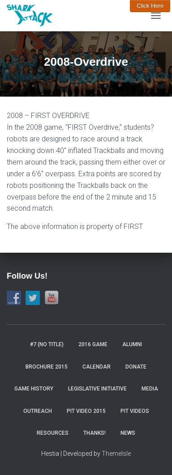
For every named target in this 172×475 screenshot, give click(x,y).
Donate (135, 367)
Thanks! (94, 433)
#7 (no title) (47, 344)
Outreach (37, 411)
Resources (53, 433)
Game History (33, 389)
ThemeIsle (116, 453)
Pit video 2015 (86, 411)
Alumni (132, 344)
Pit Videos (134, 411)
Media (150, 389)
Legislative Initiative (97, 389)
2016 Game (93, 344)
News (127, 433)
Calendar (96, 367)
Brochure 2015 (47, 367)
